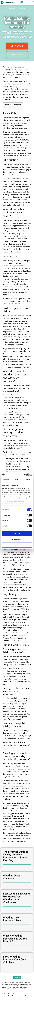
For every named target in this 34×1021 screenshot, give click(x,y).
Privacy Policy (7, 993)
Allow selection (17, 539)
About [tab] (28, 479)
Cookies (27, 993)
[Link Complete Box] (17, 859)
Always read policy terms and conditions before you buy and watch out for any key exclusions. (17, 37)
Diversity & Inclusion (18, 993)
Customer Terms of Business (23, 995)
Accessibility (17, 998)
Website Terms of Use (9, 995)
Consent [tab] (6, 479)
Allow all (17, 534)
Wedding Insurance (17, 8)
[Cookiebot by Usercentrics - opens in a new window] (24, 474)
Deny (17, 545)
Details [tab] (17, 479)
